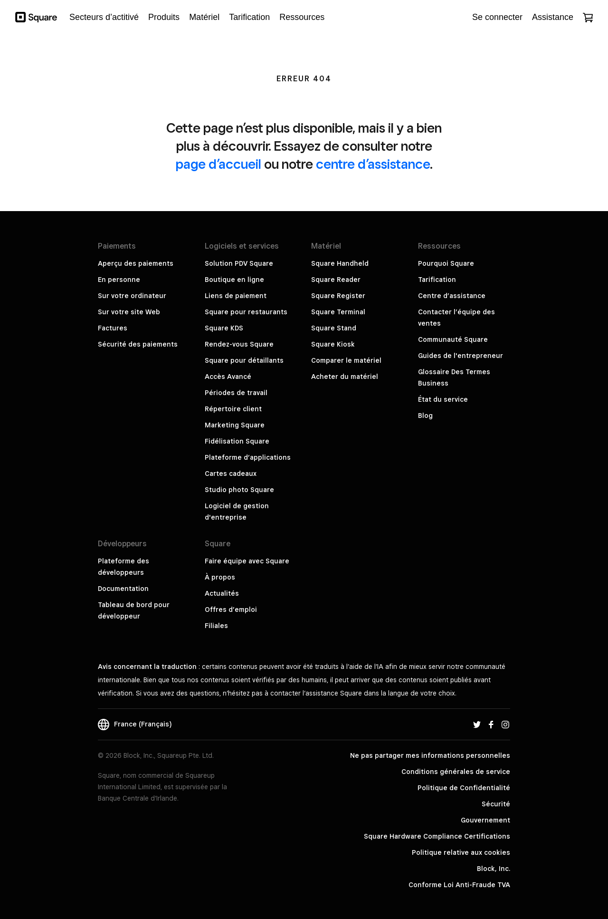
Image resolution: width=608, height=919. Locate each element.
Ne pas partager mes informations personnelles (430, 755)
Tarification (437, 279)
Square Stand (333, 328)
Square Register (338, 296)
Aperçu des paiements (135, 263)
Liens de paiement (235, 296)
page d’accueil (218, 164)
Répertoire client (233, 409)
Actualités (222, 593)
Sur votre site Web (129, 312)
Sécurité (496, 804)
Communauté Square (453, 339)
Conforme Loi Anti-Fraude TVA (459, 885)
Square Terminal (338, 312)
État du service (443, 399)
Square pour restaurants (246, 312)
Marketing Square (235, 425)
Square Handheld (340, 263)
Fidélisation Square (237, 441)
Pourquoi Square (446, 263)
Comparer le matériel (346, 360)
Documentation (123, 588)
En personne (119, 279)
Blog (425, 415)
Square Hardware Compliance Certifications (437, 836)
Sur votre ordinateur (132, 296)
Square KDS (224, 328)
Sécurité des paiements (138, 344)
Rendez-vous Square (239, 344)
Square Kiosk (333, 344)
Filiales (216, 625)
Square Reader (336, 279)
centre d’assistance (373, 164)
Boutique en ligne (234, 279)
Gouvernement (485, 820)
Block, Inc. (493, 868)
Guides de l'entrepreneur (460, 355)
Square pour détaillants (244, 360)
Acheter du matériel (344, 376)
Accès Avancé (228, 376)
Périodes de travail (236, 393)
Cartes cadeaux (230, 473)
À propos (220, 577)
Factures (112, 328)
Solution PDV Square (239, 263)
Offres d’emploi (231, 609)
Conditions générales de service (455, 771)
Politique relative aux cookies (461, 852)
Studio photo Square (239, 489)
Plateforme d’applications (248, 457)
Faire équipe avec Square (247, 561)
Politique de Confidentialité (464, 788)
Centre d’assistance (451, 296)
